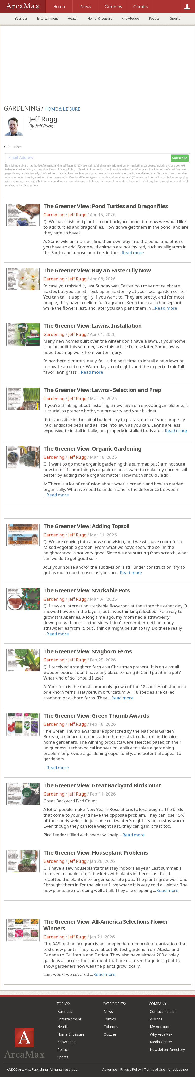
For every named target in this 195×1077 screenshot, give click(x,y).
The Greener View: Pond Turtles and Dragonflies (105, 206)
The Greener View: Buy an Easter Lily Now (97, 270)
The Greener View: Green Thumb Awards (96, 715)
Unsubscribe (178, 1069)
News (108, 1011)
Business (21, 18)
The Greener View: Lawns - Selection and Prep (102, 389)
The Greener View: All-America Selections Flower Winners (105, 925)
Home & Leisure (100, 18)
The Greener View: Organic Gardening (92, 448)
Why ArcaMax (161, 1034)
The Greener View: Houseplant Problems (95, 852)
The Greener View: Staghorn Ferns (87, 651)
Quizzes (110, 1034)
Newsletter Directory (167, 1049)
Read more (133, 252)
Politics (154, 18)
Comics (110, 1019)
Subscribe (179, 158)
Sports (175, 18)
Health (73, 18)
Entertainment (47, 18)
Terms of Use (154, 1069)
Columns (111, 1026)
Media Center (161, 1041)
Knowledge (130, 18)
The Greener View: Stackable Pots (86, 590)
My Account (160, 1026)
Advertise (109, 1069)
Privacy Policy (130, 1069)
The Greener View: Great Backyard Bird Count (102, 785)
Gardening (53, 215)
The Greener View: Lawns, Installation (92, 325)
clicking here (30, 185)
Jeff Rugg (77, 215)
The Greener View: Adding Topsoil (86, 526)
